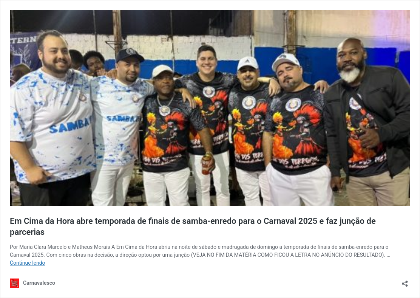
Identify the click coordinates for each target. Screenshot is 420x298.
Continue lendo (27, 263)
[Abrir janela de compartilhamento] (405, 281)
